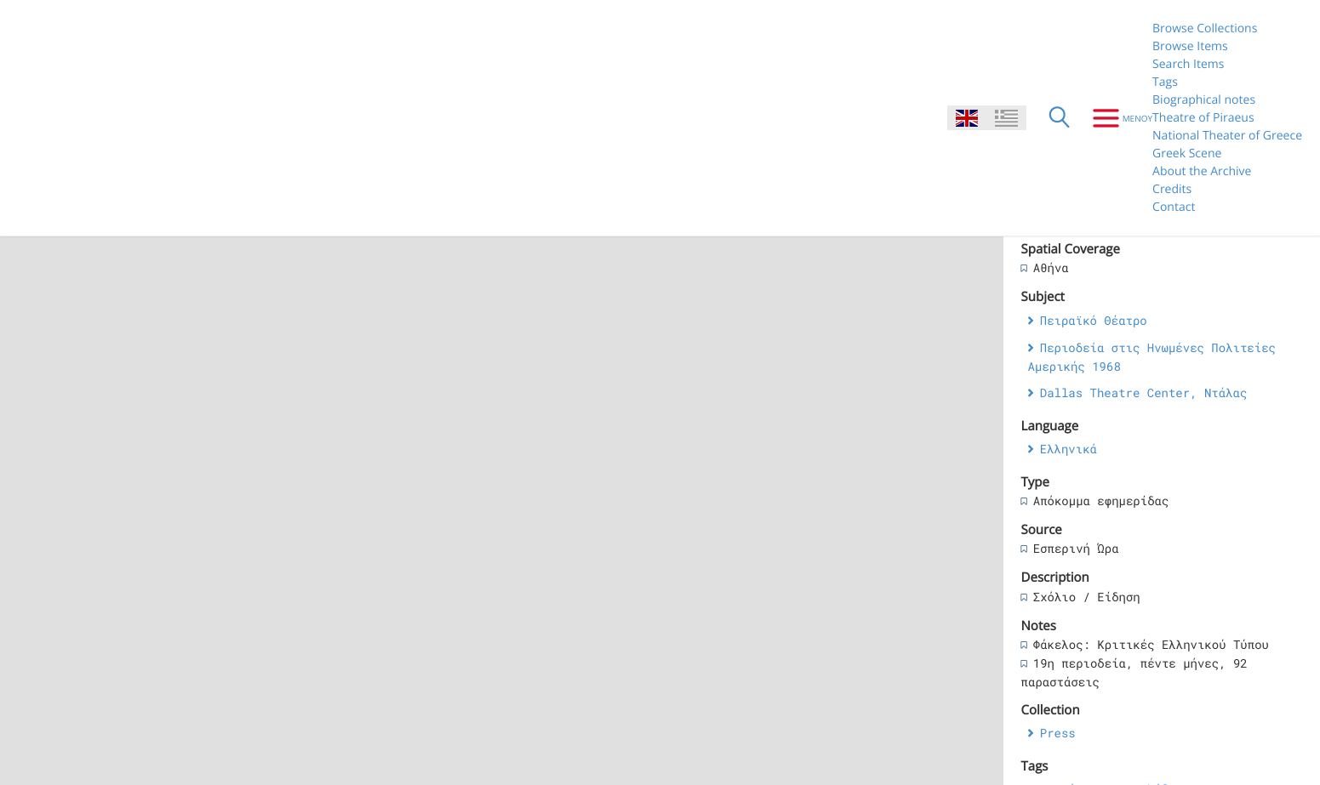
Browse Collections (1204, 28)
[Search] (1059, 118)
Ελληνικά (1068, 449)
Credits (1171, 189)
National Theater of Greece (1227, 136)
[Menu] (1116, 118)
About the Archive (1201, 171)
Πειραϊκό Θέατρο (1093, 320)
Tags (1165, 82)
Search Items (1188, 64)
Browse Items (1190, 46)
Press (1058, 733)
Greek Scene (1186, 153)
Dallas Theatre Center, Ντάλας (1144, 392)
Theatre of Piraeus (1203, 118)
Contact (1173, 207)
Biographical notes (1203, 100)
